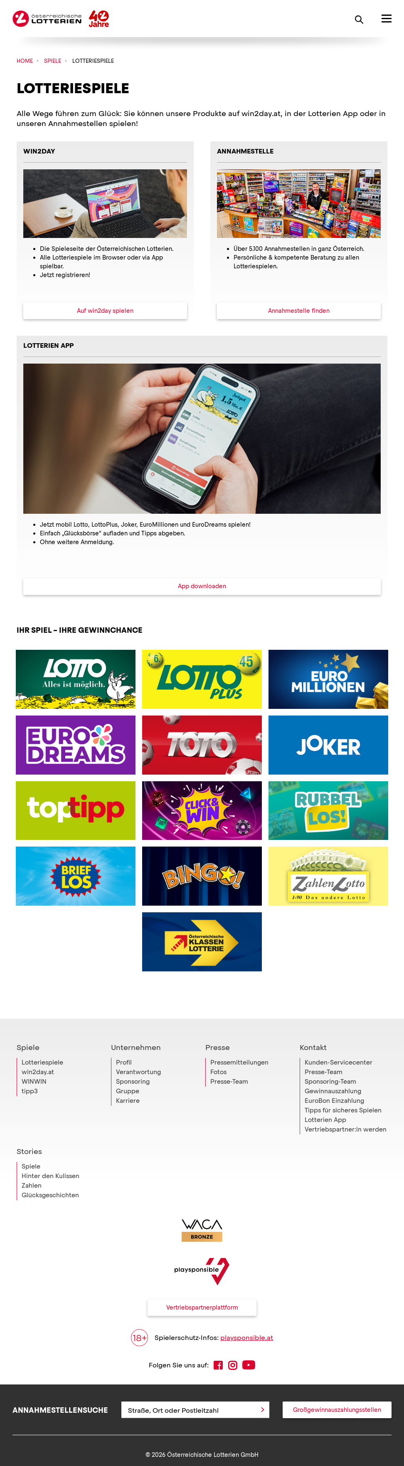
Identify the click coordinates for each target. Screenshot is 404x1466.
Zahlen (32, 1185)
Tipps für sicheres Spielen (343, 1110)
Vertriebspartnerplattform (202, 1307)
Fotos (218, 1072)
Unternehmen (136, 1047)
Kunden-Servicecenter (338, 1062)
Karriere (128, 1101)
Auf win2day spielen (105, 310)
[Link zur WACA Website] (202, 1230)
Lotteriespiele (42, 1062)
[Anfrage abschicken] (262, 1409)
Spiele (28, 1047)
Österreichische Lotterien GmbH (213, 1455)
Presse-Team (229, 1081)
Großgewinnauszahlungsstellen (337, 1410)
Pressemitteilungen (239, 1062)
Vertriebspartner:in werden (346, 1129)
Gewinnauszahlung (333, 1091)
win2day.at (38, 1072)
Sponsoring (133, 1081)
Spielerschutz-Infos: (202, 1337)
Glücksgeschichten (50, 1195)
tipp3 (30, 1091)
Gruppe (127, 1091)
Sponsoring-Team (330, 1081)
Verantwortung (138, 1072)
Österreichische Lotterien (46, 18)
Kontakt (313, 1047)
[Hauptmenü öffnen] (381, 18)
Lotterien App (325, 1120)
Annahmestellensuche (60, 1409)
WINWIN (34, 1081)
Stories (29, 1151)
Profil (124, 1062)
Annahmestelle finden (299, 310)
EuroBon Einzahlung (334, 1101)
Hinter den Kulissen (50, 1176)
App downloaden (202, 586)
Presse (217, 1047)
